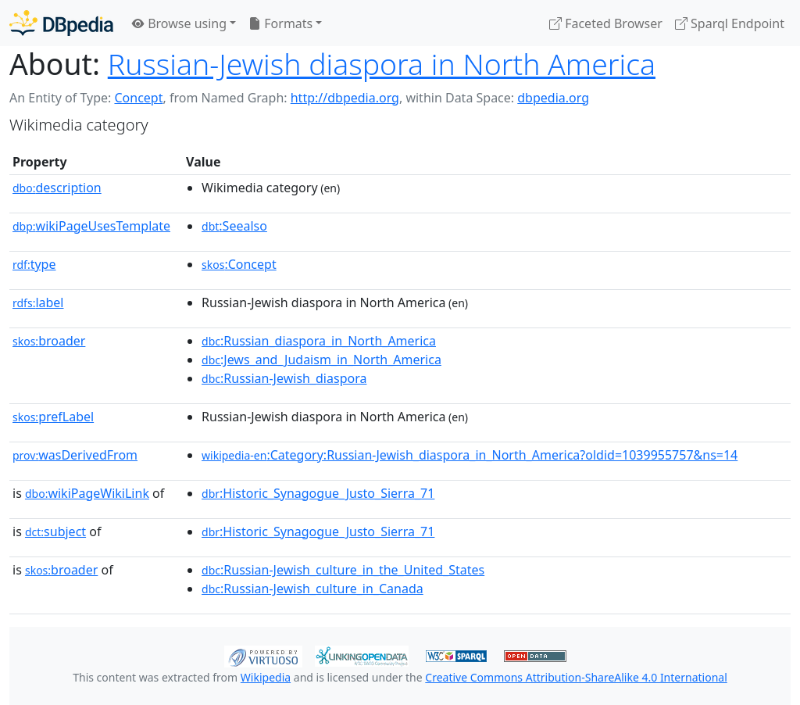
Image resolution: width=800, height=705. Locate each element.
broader (48, 340)
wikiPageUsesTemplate (91, 225)
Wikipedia (266, 677)
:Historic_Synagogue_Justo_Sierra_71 (318, 493)
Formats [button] (280, 23)
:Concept (239, 264)
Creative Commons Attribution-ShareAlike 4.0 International (576, 677)
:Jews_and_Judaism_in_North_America (321, 359)
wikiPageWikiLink (87, 493)
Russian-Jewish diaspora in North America (381, 64)
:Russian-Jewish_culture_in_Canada (312, 588)
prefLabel (53, 416)
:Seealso (234, 225)
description (57, 187)
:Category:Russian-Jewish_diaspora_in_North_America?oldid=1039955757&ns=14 (470, 454)
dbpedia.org (553, 97)
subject (55, 531)
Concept (138, 97)
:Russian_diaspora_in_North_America (319, 340)
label (38, 302)
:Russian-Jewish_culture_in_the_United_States (343, 569)
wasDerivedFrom (75, 454)
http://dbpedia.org (345, 97)
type (34, 264)
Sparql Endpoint (729, 23)
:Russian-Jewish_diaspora (284, 378)
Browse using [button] (179, 23)
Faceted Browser (605, 23)
